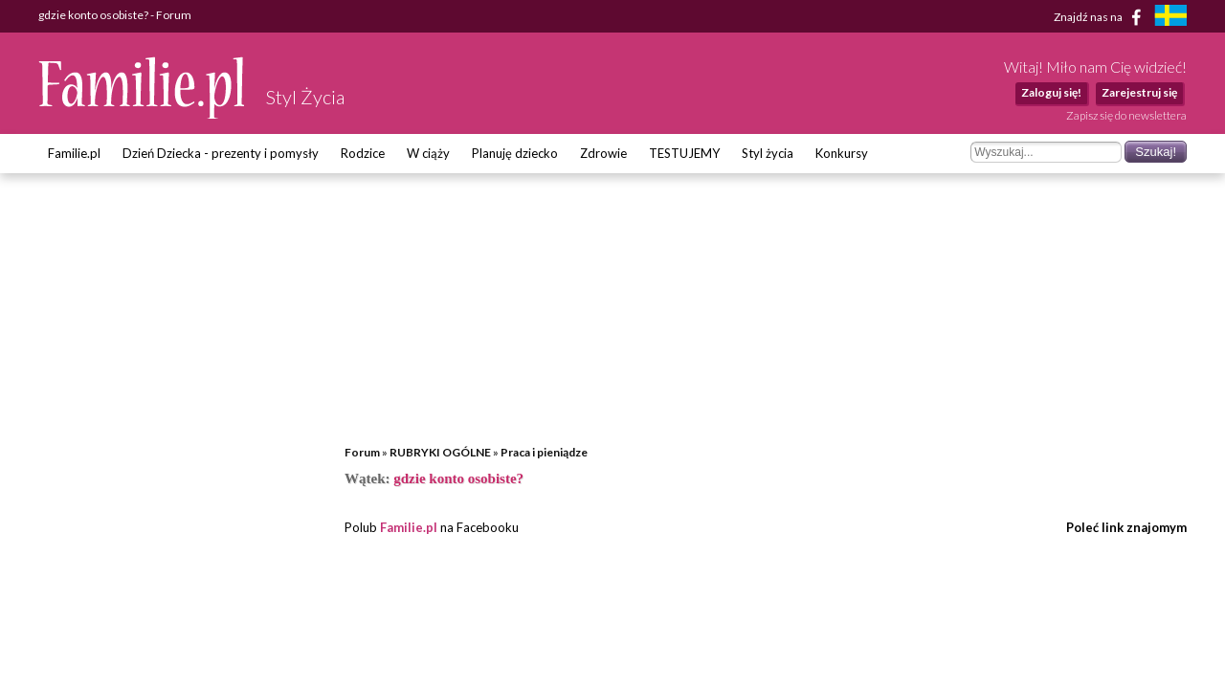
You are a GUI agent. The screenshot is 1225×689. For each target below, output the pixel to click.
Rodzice (363, 153)
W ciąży (428, 153)
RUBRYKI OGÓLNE (440, 452)
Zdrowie (603, 153)
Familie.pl (74, 153)
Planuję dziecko (515, 153)
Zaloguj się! (1051, 92)
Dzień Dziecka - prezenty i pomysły (220, 153)
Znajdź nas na (1101, 17)
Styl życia (767, 153)
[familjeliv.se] (1170, 18)
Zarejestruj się (1139, 92)
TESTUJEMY (684, 153)
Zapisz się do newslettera (1126, 115)
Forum (362, 452)
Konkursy (841, 153)
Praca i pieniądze (544, 452)
